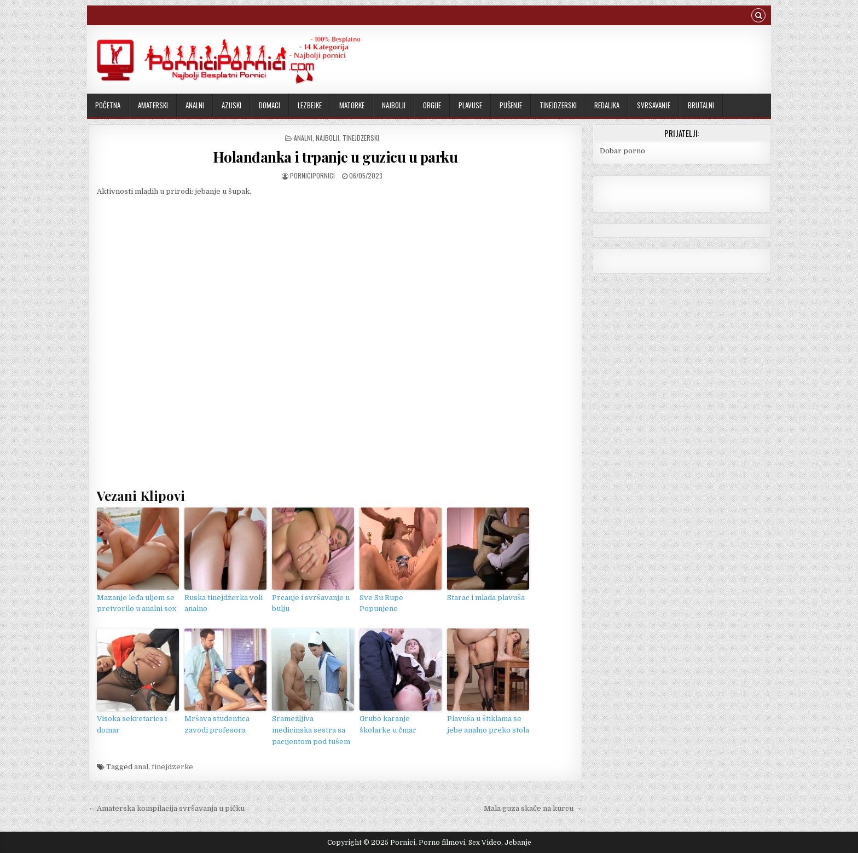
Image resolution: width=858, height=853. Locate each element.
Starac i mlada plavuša (486, 597)
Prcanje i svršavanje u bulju (311, 603)
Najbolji (393, 105)
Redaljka (606, 105)
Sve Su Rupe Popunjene (381, 603)
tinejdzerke (172, 767)
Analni (194, 105)
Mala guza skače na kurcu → (533, 808)
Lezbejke (310, 105)
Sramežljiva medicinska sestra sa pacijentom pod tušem (311, 730)
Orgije (432, 105)
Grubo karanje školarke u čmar (388, 724)
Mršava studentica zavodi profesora (217, 724)
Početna (107, 105)
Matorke (351, 105)
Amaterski (153, 105)
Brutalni (701, 105)
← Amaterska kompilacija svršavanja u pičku (166, 808)
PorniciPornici (312, 175)
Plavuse (470, 105)
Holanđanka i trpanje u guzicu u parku (335, 156)
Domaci (269, 105)
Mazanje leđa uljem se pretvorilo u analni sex (136, 603)
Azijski (231, 105)
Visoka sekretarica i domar (132, 724)
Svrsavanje (653, 105)
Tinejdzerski (558, 105)
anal (141, 767)
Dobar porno (622, 151)
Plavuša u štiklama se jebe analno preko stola (488, 724)
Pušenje (511, 105)
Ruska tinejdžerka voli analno (223, 603)
